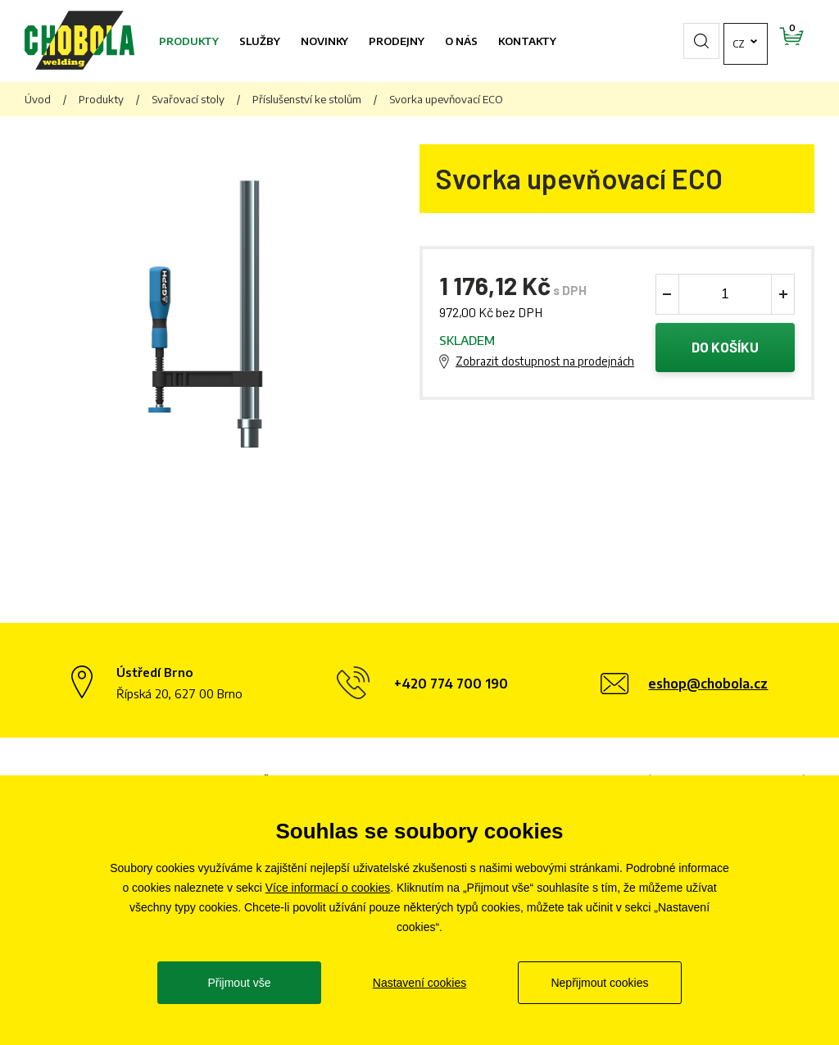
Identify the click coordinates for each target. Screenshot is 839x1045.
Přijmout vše (238, 982)
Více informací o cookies (328, 887)
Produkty (189, 41)
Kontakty (527, 41)
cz (691, 41)
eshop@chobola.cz (708, 683)
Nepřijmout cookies (599, 982)
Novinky (324, 41)
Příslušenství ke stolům (306, 99)
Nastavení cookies (419, 982)
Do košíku (726, 347)
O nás (461, 41)
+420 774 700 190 (451, 683)
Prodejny (396, 41)
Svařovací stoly (188, 99)
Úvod (38, 99)
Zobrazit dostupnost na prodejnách (545, 361)
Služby (259, 41)
